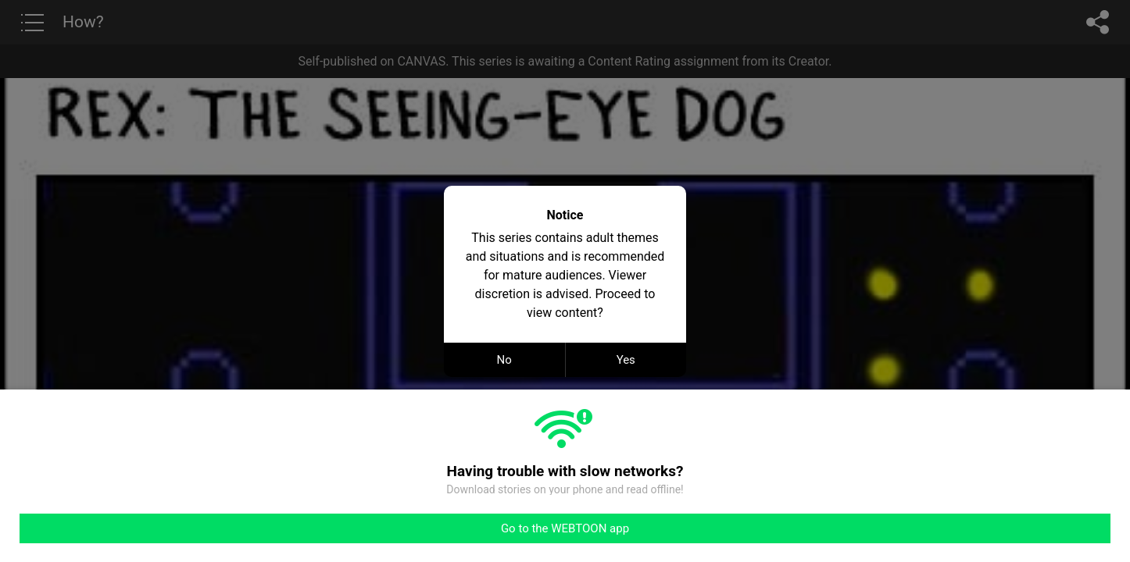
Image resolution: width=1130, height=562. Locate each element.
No (504, 360)
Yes (626, 360)
